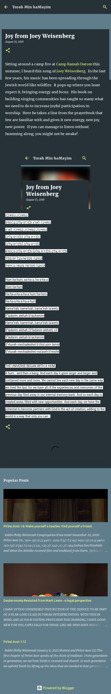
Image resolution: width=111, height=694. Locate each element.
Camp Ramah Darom (74, 64)
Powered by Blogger (55, 688)
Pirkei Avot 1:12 (14, 641)
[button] (7, 51)
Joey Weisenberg (70, 71)
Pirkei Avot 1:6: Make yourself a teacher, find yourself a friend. (47, 526)
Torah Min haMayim (31, 7)
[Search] (105, 7)
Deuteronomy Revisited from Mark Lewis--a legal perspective (47, 600)
